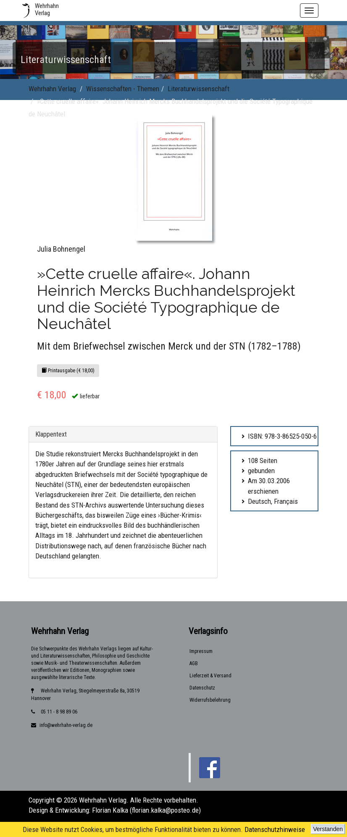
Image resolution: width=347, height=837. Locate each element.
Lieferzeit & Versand (210, 676)
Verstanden (328, 829)
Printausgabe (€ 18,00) (68, 371)
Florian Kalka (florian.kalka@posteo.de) (146, 810)
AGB (193, 663)
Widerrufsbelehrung (210, 700)
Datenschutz (202, 688)
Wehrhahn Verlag (52, 88)
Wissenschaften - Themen (122, 88)
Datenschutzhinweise (274, 829)
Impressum (201, 651)
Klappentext (51, 434)
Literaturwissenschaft (198, 88)
